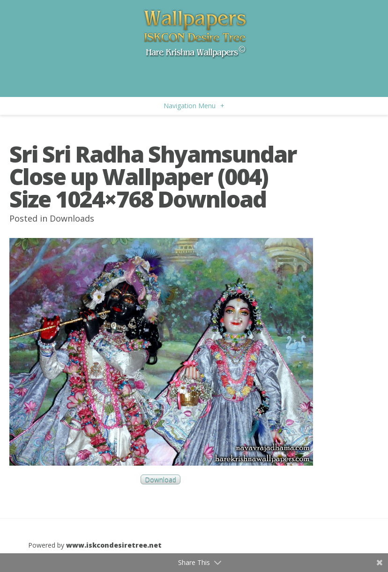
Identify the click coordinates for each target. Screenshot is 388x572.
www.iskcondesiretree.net (114, 545)
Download (160, 479)
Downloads (72, 218)
